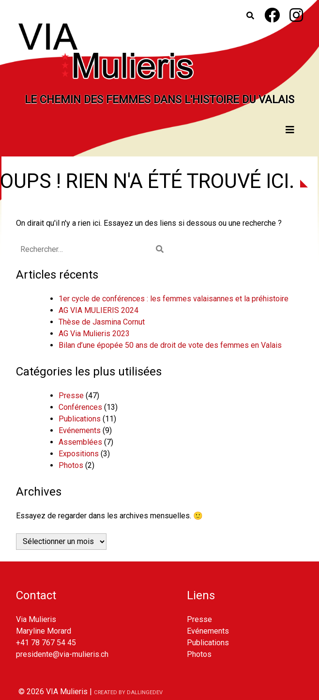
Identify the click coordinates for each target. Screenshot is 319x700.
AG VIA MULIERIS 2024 (98, 310)
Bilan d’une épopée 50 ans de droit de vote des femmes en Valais (170, 345)
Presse (71, 395)
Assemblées (80, 442)
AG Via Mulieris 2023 (94, 333)
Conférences (80, 407)
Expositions (79, 453)
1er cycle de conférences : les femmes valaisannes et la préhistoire (174, 298)
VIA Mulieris (67, 691)
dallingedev (145, 692)
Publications (80, 418)
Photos (71, 465)
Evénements (80, 430)
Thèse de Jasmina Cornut (102, 322)
